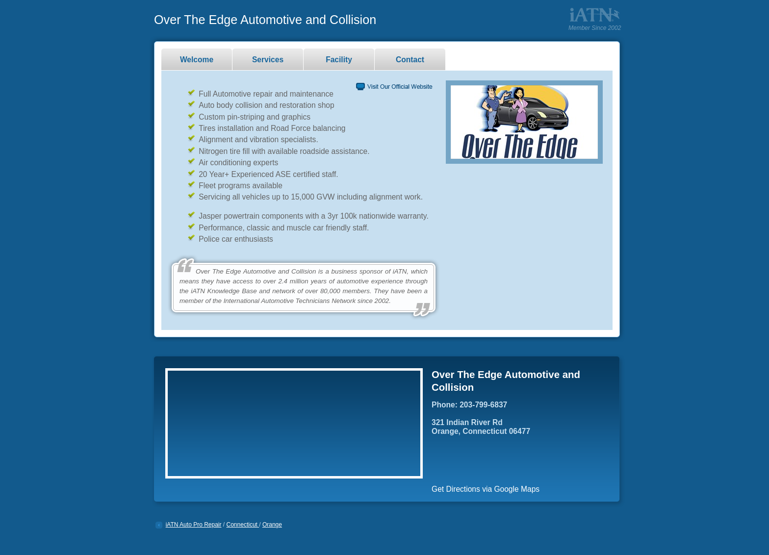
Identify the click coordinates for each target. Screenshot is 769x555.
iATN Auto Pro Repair (194, 524)
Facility (339, 59)
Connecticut (243, 524)
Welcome (196, 59)
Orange (272, 524)
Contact (410, 59)
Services (267, 59)
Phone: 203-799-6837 (469, 405)
